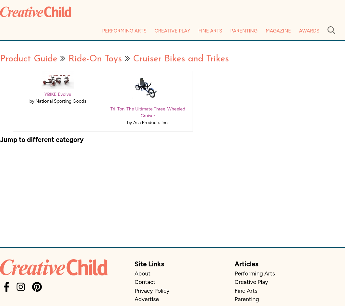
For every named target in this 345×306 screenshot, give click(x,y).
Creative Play (172, 31)
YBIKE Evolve (57, 94)
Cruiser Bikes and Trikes (181, 59)
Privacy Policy (152, 290)
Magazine (278, 31)
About (142, 273)
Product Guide (28, 59)
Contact (145, 281)
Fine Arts (210, 31)
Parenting (243, 31)
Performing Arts (124, 31)
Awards (309, 31)
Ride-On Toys (95, 59)
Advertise (147, 299)
